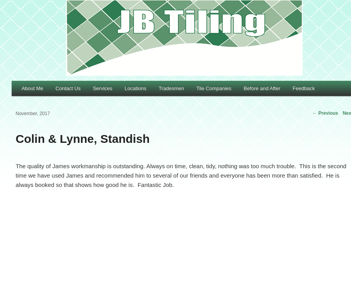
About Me (32, 88)
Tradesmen (171, 88)
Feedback (303, 88)
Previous (325, 113)
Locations (136, 88)
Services (102, 88)
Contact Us (67, 88)
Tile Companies (213, 88)
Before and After (262, 88)
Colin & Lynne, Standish (83, 138)
